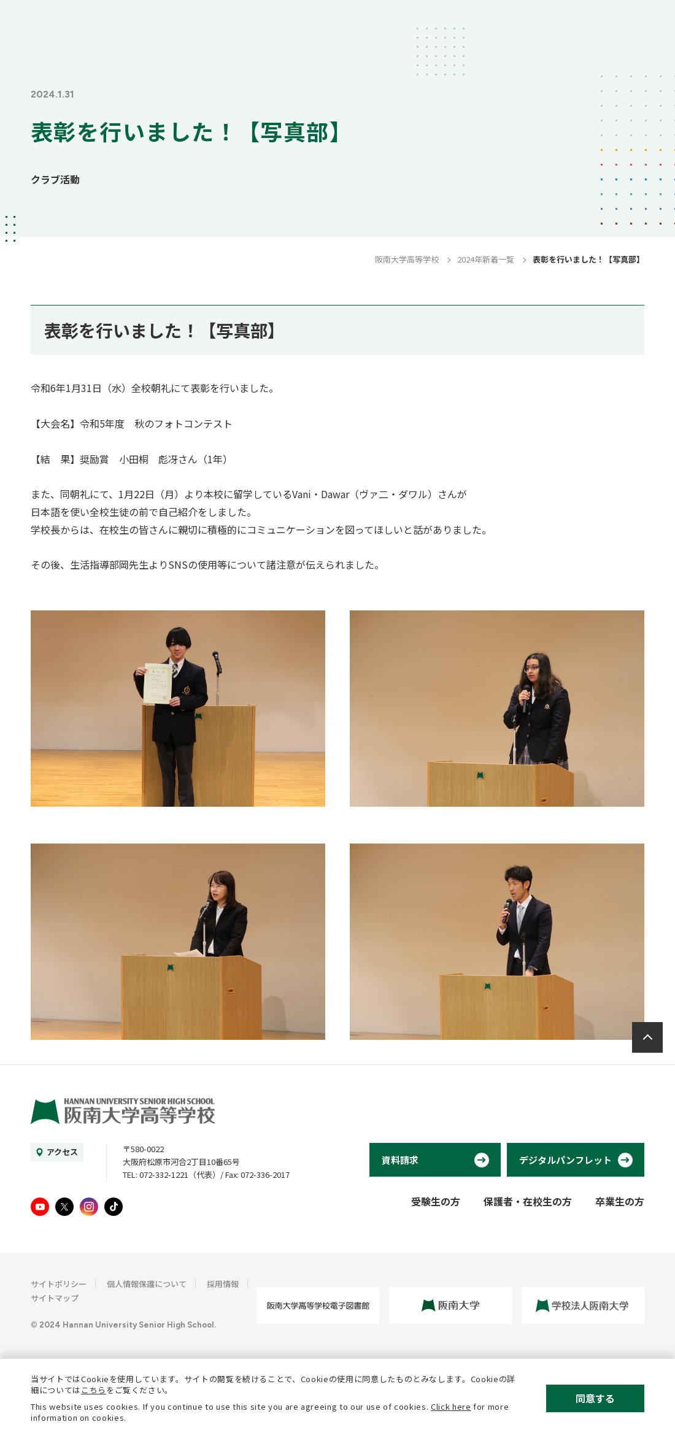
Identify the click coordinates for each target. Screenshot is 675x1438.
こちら (93, 1390)
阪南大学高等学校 (407, 259)
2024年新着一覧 (485, 259)
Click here (451, 1406)
